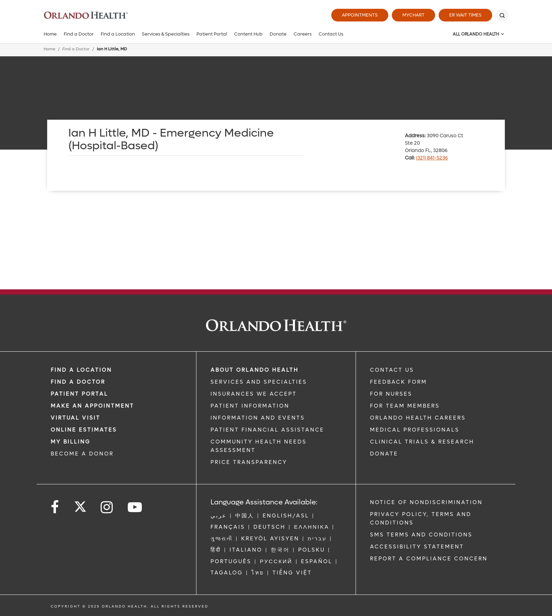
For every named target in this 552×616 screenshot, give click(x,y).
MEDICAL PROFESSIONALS (414, 429)
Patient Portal (211, 34)
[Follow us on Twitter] (80, 504)
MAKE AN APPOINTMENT (92, 405)
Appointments (360, 15)
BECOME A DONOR (82, 453)
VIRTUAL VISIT (75, 417)
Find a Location (118, 34)
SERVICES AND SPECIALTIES (259, 381)
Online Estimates (84, 429)
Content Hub (248, 34)
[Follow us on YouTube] (135, 507)
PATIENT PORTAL (79, 393)
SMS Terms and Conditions (421, 534)
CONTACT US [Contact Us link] (392, 369)
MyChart (413, 15)
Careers (303, 34)
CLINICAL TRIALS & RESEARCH (422, 441)
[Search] (502, 15)
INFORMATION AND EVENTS (258, 417)
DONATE (384, 453)
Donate (278, 34)
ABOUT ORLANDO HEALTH (255, 369)
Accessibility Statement (417, 546)
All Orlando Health (476, 34)
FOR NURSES (391, 393)
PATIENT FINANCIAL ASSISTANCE (267, 429)
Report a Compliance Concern (429, 558)
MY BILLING (70, 441)
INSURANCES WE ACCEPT (254, 393)
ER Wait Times (465, 15)
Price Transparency (249, 462)
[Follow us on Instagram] (107, 507)
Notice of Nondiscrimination (426, 502)
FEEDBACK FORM (398, 381)
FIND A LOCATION (81, 369)
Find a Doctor (79, 34)
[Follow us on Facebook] (55, 507)
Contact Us (331, 34)
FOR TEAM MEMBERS (405, 405)
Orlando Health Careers (418, 417)
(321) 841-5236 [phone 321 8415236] (432, 158)
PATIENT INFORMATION (250, 405)
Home (50, 34)
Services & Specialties (165, 34)
